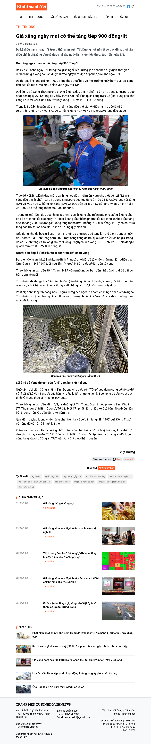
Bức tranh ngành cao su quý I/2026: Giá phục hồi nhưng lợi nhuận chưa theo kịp (79, 646)
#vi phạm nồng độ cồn (84, 482)
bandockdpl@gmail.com (77, 717)
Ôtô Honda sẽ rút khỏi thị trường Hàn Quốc (58, 687)
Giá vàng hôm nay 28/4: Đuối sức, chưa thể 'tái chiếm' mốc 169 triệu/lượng (77, 660)
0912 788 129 (31, 727)
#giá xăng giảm (52, 476)
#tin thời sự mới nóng (95, 476)
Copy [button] (117, 459)
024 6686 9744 (34, 723)
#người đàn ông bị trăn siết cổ (112, 482)
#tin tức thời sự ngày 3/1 (120, 476)
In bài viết (129, 459)
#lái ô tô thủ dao (62, 482)
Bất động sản (59, 16)
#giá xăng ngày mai (72, 476)
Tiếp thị (108, 16)
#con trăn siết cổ (26, 487)
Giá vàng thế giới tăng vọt (58, 503)
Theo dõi (92, 467)
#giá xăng (36, 476)
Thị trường (36, 16)
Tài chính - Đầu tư (85, 16)
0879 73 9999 (72, 714)
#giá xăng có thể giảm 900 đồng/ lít (34, 482)
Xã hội (123, 16)
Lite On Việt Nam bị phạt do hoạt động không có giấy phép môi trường (74, 673)
